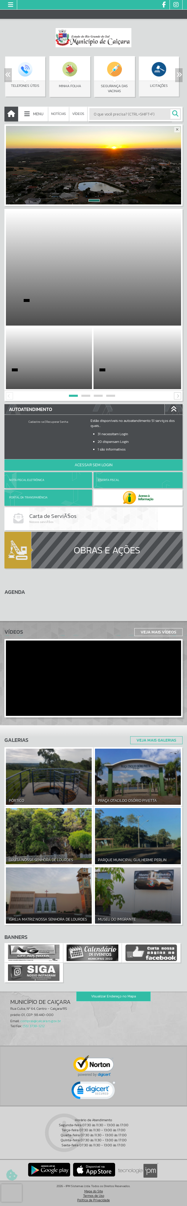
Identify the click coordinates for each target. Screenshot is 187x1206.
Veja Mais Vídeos (158, 632)
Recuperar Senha (57, 422)
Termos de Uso (93, 1195)
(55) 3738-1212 (34, 1026)
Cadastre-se (36, 422)
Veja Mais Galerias (156, 740)
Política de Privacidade (93, 1200)
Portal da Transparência (28, 497)
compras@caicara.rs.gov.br (40, 1021)
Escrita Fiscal (108, 480)
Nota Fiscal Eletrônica (26, 480)
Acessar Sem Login (93, 465)
